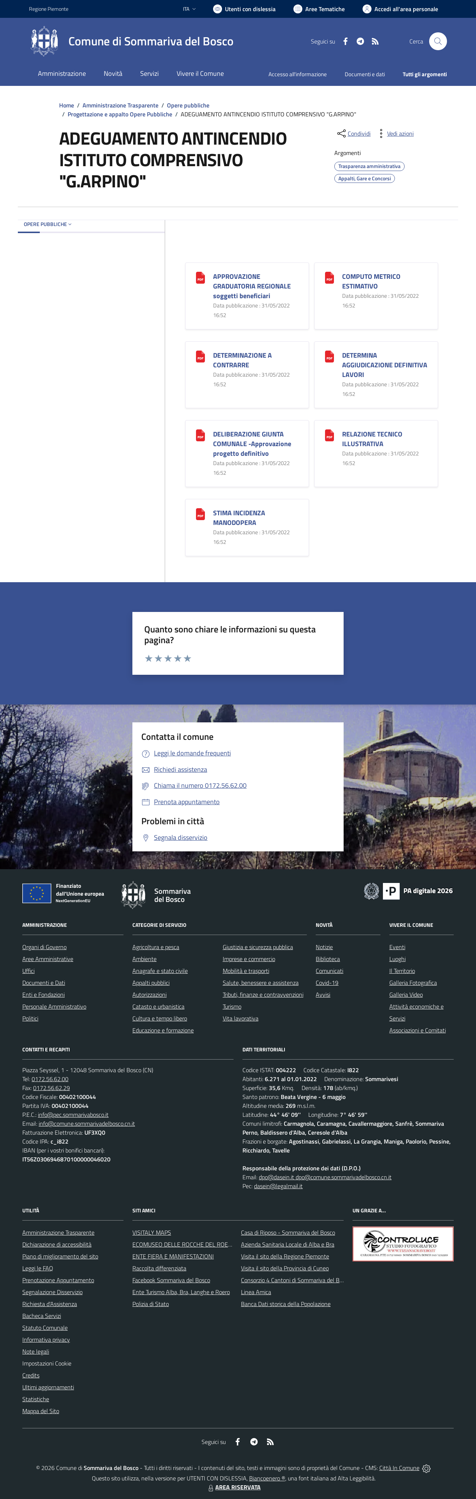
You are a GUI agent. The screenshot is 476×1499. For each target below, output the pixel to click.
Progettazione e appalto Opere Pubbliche (120, 114)
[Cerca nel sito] (438, 41)
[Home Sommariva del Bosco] (131, 41)
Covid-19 (327, 982)
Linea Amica (256, 1291)
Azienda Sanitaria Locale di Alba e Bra (287, 1244)
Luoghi (397, 958)
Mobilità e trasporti (246, 970)
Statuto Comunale (45, 1327)
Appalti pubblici (151, 982)
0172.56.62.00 (50, 1078)
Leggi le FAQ (37, 1268)
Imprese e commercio (249, 958)
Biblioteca (328, 958)
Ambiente (144, 958)
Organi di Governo (44, 946)
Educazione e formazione (163, 1030)
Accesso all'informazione (297, 74)
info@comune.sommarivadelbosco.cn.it (87, 1123)
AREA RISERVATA (233, 1487)
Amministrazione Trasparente (120, 105)
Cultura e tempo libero (159, 1018)
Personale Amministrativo (54, 1006)
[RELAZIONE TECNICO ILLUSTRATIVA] (329, 434)
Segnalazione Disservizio (52, 1291)
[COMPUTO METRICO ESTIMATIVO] (329, 277)
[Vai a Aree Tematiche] (319, 9)
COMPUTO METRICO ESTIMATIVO (371, 281)
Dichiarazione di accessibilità (56, 1244)
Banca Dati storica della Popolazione (286, 1303)
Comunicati (329, 970)
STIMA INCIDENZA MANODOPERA (239, 518)
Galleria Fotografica (413, 982)
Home (66, 105)
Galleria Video (406, 994)
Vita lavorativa (240, 1018)
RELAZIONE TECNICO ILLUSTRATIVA (372, 439)
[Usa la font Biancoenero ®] (244, 9)
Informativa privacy (46, 1339)
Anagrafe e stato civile (160, 970)
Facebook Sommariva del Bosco (171, 1280)
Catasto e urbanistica (158, 1006)
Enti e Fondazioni (43, 994)
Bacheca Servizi (41, 1315)
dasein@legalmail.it (278, 1186)
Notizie (324, 946)
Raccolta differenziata (159, 1268)
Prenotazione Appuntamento (58, 1280)
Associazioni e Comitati (417, 1030)
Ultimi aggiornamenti (48, 1387)
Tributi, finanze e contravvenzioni (263, 994)
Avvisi (323, 994)
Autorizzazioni (149, 994)
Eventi (397, 946)
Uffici (28, 970)
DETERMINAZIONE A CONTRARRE (242, 360)
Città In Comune (399, 1467)
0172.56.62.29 (51, 1087)
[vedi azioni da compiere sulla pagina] (394, 133)
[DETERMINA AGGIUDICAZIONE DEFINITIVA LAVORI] (329, 356)
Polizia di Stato (150, 1303)
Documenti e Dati (43, 982)
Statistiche (35, 1399)
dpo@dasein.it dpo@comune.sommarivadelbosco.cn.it (325, 1177)
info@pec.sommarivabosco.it (73, 1114)
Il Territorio (402, 970)
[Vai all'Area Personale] (400, 9)
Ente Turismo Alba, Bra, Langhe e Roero (181, 1291)
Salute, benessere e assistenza (261, 982)
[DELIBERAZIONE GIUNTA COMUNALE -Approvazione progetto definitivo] (200, 434)
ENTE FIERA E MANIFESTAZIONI (173, 1256)
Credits (30, 1375)
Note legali (35, 1351)
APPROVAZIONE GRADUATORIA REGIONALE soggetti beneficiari (252, 286)
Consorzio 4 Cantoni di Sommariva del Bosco (296, 1280)
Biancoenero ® (267, 1478)
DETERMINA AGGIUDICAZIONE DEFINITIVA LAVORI (384, 365)
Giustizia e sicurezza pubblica (258, 946)
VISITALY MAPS (151, 1232)
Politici (30, 1018)
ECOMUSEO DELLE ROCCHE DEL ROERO (184, 1244)
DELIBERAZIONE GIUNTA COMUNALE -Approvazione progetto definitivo (252, 443)
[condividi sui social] (353, 133)
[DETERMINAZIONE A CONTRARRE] (200, 356)
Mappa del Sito (40, 1410)
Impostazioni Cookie (46, 1363)
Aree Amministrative (47, 958)
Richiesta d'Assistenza (49, 1303)
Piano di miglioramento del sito (60, 1256)
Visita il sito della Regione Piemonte (285, 1256)
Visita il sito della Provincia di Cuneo (285, 1268)
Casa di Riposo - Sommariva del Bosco (288, 1232)
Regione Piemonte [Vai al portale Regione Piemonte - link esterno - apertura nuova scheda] (48, 9)
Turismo (232, 1006)
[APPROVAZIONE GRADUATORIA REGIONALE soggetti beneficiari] (200, 277)
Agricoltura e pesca (155, 946)
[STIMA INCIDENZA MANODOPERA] (200, 513)
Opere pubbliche (188, 105)
